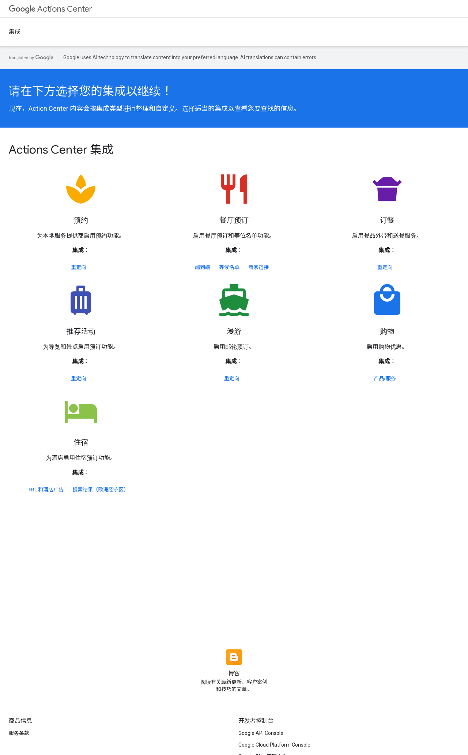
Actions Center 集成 (61, 149)
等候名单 (229, 267)
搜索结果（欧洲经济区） (100, 489)
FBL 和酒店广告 (46, 489)
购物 (387, 331)
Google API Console (260, 733)
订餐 (387, 220)
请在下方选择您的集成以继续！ (91, 91)
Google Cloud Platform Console (274, 745)
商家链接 (258, 267)
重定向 (78, 267)
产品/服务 (385, 378)
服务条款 (19, 733)
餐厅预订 (234, 220)
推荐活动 (80, 331)
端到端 (202, 267)
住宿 (80, 442)
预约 (80, 220)
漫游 (234, 331)
